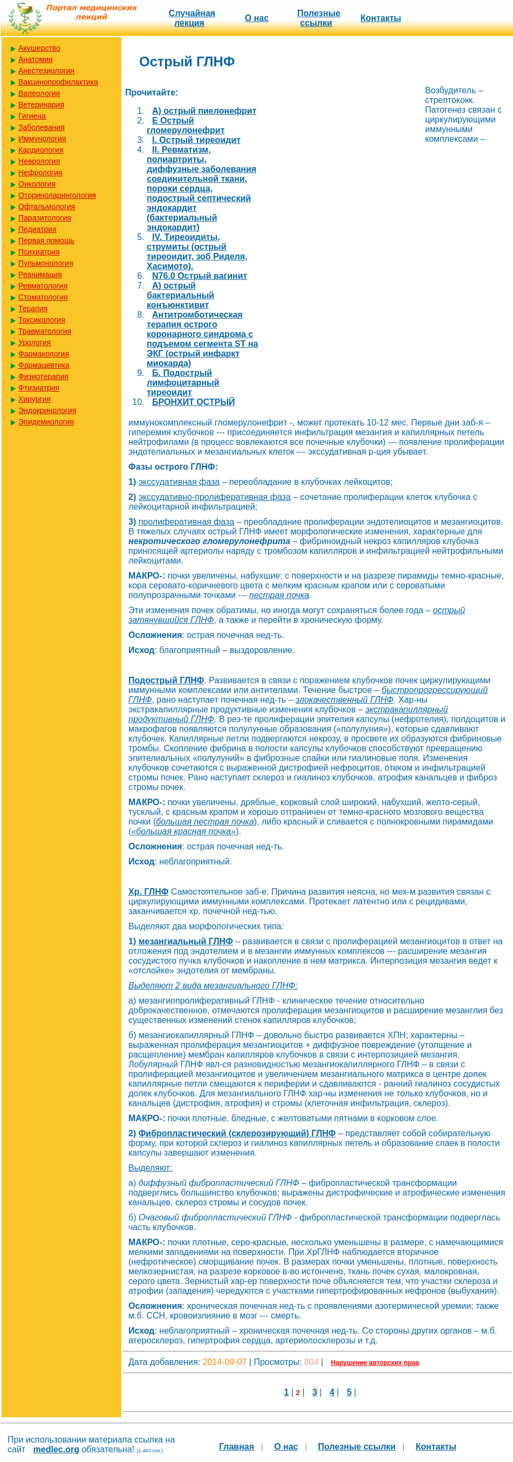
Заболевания (41, 127)
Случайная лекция (192, 18)
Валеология (39, 93)
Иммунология (42, 138)
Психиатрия (39, 252)
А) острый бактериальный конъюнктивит (180, 295)
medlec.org (56, 1449)
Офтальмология (46, 206)
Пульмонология (45, 263)
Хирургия (34, 399)
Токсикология (41, 319)
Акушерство (39, 48)
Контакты (380, 18)
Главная (236, 1446)
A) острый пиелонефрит (204, 110)
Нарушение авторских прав (375, 1363)
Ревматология (42, 286)
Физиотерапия (43, 376)
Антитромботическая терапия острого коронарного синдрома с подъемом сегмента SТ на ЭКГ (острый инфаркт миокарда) (202, 339)
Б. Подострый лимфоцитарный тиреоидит (183, 382)
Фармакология (43, 353)
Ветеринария (41, 104)
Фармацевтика (44, 365)
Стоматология (43, 297)
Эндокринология (47, 410)
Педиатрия (37, 229)
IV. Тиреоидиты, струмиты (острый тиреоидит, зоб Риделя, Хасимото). (197, 251)
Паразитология (44, 218)
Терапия (32, 308)
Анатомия (35, 59)
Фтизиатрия (38, 387)
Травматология (44, 331)
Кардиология (41, 150)
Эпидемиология (46, 421)
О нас (257, 18)
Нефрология (40, 172)
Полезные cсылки (318, 18)
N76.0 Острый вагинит (199, 275)
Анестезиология (46, 70)
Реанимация (40, 274)
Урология (34, 342)
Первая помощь (46, 240)
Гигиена (32, 116)
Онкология (37, 184)
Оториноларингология (57, 195)
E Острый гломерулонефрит (186, 125)
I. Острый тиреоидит (196, 140)
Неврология (39, 161)
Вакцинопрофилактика (58, 82)
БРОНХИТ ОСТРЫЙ (193, 402)
